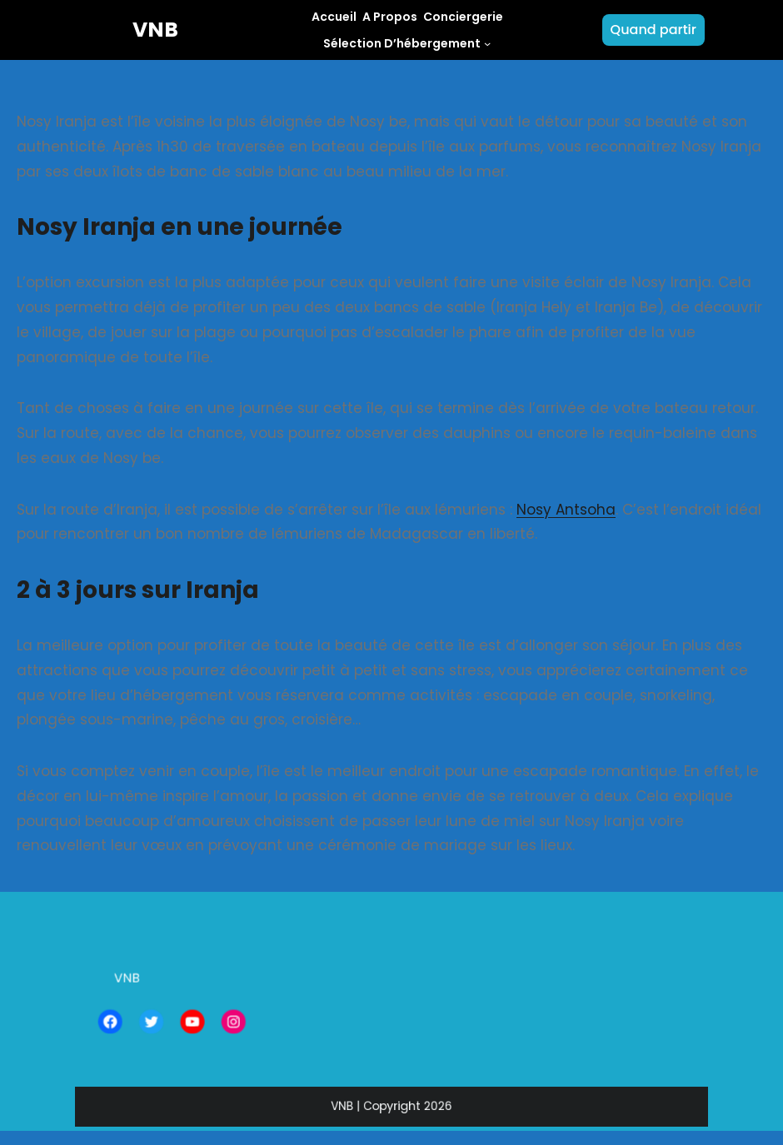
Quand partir (653, 29)
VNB (155, 29)
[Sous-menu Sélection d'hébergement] (487, 43)
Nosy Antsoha (566, 510)
